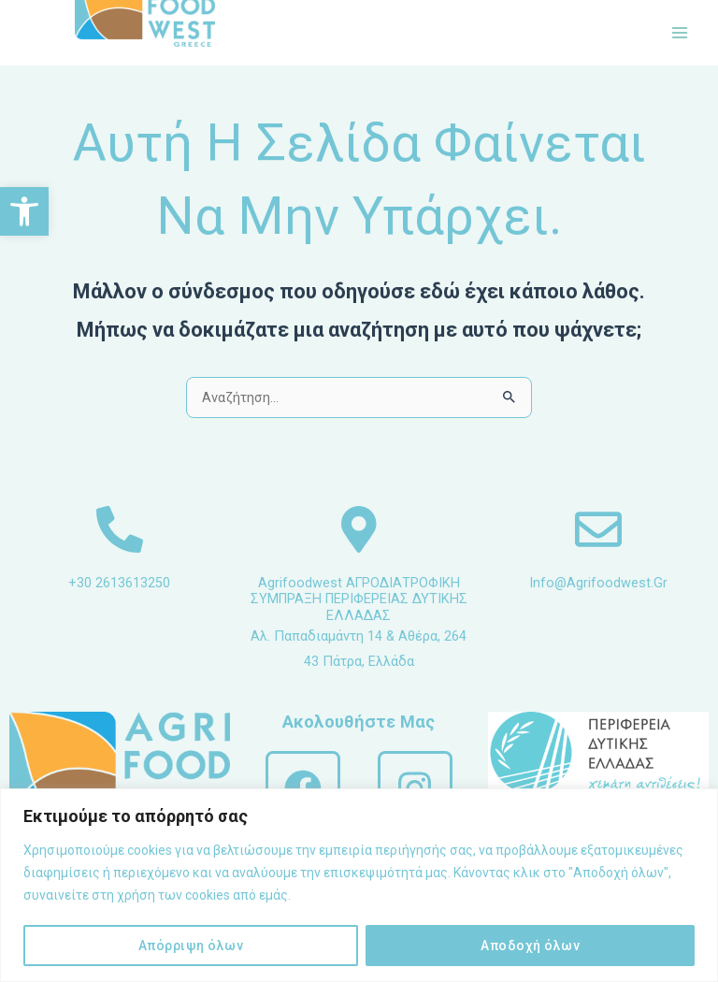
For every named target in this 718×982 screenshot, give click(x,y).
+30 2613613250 (119, 582)
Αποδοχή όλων (530, 945)
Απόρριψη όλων (191, 945)
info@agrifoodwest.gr (598, 582)
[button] (24, 211)
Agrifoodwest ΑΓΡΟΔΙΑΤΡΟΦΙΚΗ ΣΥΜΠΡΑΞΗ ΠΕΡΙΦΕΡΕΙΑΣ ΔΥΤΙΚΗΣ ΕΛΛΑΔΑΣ (359, 599)
